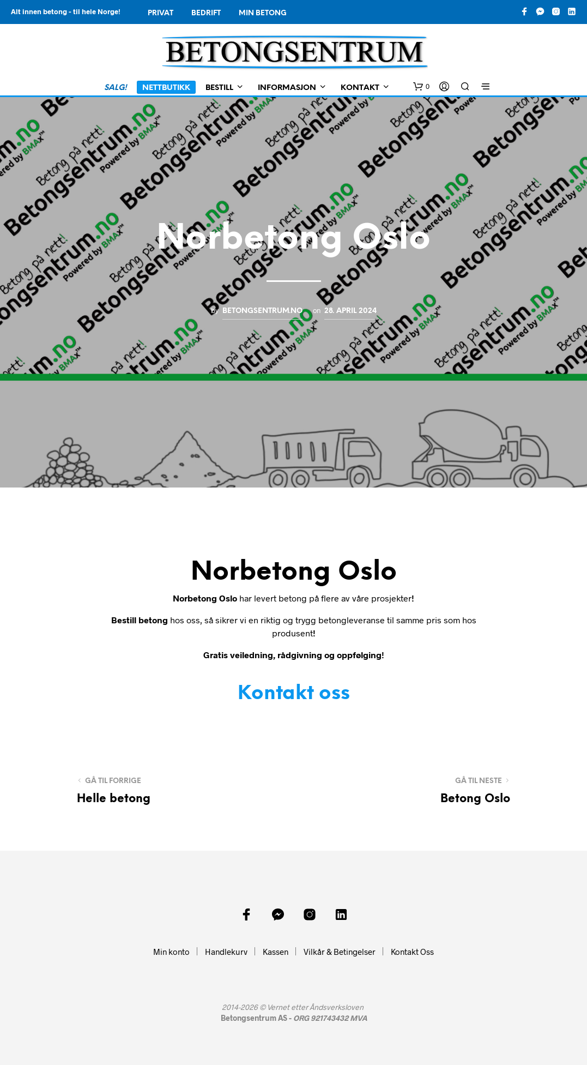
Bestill (219, 88)
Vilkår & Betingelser (340, 951)
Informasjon (287, 88)
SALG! (115, 88)
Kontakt (360, 88)
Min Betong (263, 13)
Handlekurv (226, 951)
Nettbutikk (166, 88)
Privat (160, 13)
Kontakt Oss (412, 951)
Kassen (275, 951)
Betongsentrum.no (262, 311)
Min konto (171, 951)
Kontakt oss (294, 694)
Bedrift (206, 13)
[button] (421, 86)
